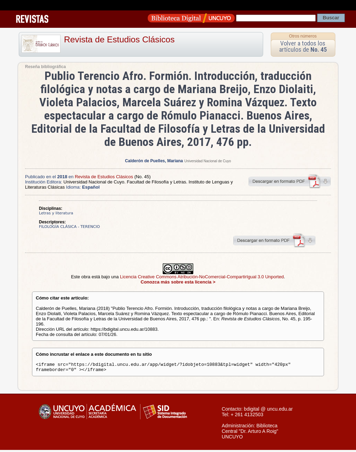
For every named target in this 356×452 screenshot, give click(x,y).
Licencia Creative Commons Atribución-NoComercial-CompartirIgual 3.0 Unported (202, 276)
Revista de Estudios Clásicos (119, 39)
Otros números (302, 36)
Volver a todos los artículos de (303, 46)
